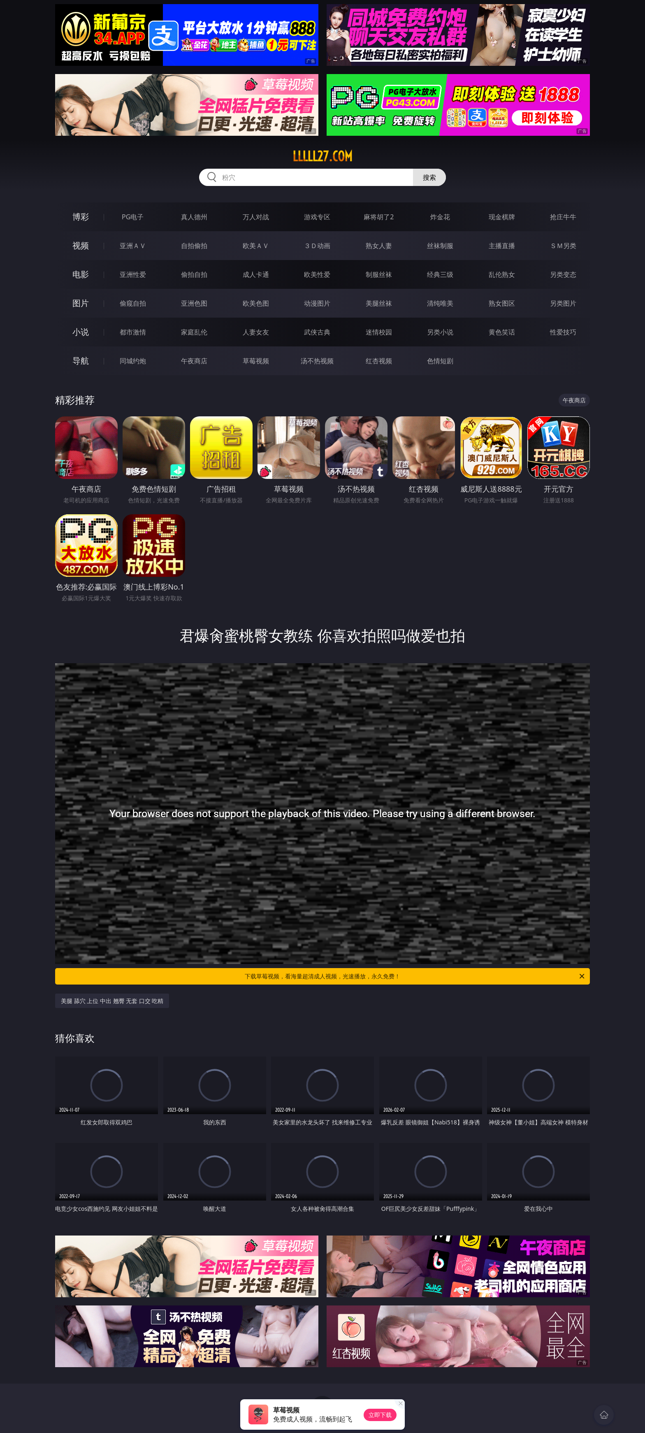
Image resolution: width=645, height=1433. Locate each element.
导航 (80, 360)
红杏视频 (379, 360)
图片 (80, 303)
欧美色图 (256, 303)
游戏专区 (317, 216)
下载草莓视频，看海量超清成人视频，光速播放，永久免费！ (415, 976)
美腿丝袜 (379, 303)
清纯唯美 (440, 303)
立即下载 (380, 1415)
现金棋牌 (502, 216)
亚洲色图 (194, 303)
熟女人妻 (379, 245)
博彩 (80, 216)
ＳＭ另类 (563, 245)
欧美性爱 (317, 274)
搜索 (429, 177)
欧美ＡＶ (256, 245)
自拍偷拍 (194, 245)
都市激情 (133, 332)
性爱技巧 (563, 332)
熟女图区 (502, 303)
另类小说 (440, 332)
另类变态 (563, 274)
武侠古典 (317, 332)
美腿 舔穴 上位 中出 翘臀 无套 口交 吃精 (112, 1001)
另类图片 (563, 303)
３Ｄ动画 (317, 245)
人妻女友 (256, 332)
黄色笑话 (502, 332)
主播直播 (502, 245)
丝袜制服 (440, 245)
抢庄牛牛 (563, 216)
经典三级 (440, 274)
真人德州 (194, 216)
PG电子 (133, 216)
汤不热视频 (317, 360)
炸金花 (440, 216)
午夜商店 (194, 360)
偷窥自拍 (133, 303)
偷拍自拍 (194, 274)
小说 (80, 331)
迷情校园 (379, 332)
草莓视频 (256, 360)
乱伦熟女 (502, 274)
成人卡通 (256, 274)
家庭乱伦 (194, 332)
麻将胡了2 (379, 216)
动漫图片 (317, 303)
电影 (80, 274)
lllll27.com (322, 156)
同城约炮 (133, 360)
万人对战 (256, 216)
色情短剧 (440, 360)
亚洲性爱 (133, 274)
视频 (80, 245)
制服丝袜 (379, 274)
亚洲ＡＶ (133, 245)
